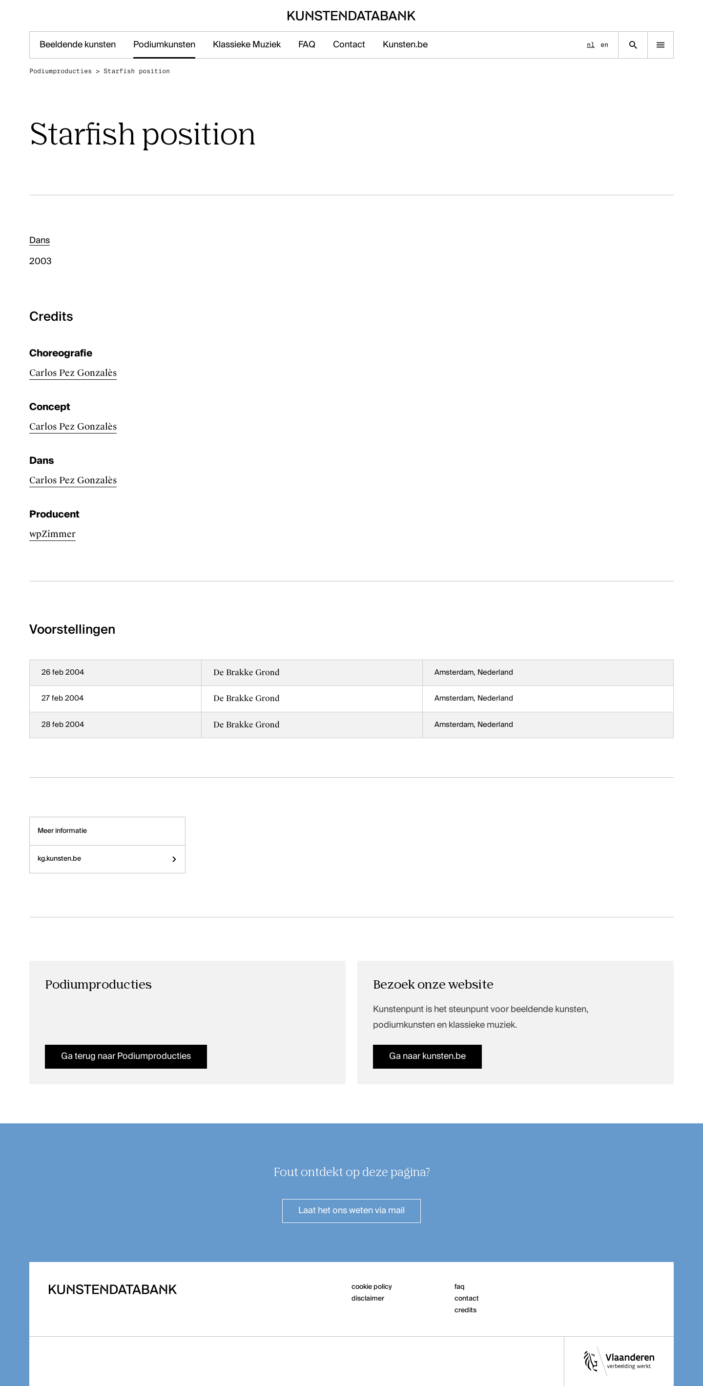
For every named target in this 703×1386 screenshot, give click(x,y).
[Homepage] (352, 16)
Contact (349, 45)
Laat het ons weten (351, 1210)
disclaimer (368, 1298)
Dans (39, 240)
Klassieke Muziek (247, 45)
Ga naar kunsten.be (427, 1056)
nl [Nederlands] (591, 45)
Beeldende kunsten (78, 45)
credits (465, 1310)
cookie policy (372, 1286)
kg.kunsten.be (107, 858)
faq (460, 1286)
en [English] (604, 45)
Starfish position (136, 71)
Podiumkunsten (164, 45)
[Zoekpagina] (633, 45)
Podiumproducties (60, 71)
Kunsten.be (405, 45)
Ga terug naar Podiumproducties (126, 1056)
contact (467, 1298)
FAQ (306, 45)
